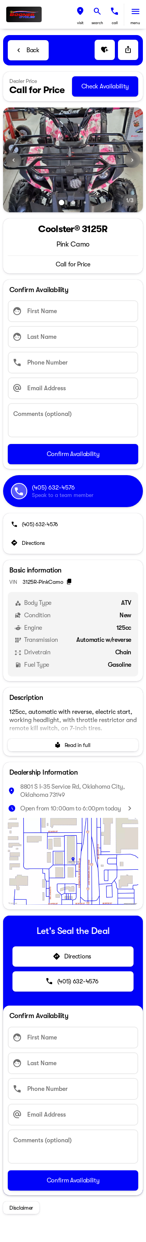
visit (80, 23)
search (97, 23)
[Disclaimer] (21, 1207)
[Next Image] (132, 160)
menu (135, 23)
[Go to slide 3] (85, 202)
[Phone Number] (73, 362)
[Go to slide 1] (61, 202)
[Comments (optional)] (73, 420)
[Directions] (28, 543)
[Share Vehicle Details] (128, 50)
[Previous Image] (13, 160)
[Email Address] (73, 388)
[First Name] (73, 311)
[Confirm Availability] (73, 454)
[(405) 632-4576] (35, 524)
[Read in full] (73, 745)
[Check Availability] (105, 86)
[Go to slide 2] (73, 202)
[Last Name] (73, 337)
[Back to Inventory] (28, 50)
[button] (80, 15)
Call (115, 23)
